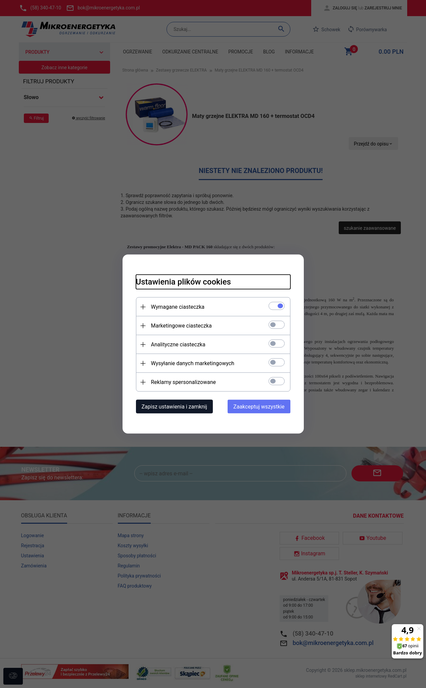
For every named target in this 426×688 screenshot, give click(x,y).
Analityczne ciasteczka (178, 344)
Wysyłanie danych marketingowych (192, 363)
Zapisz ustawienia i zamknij (174, 406)
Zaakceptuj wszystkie (258, 406)
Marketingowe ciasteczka (181, 325)
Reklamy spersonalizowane (183, 382)
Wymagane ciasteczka (178, 307)
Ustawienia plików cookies (183, 282)
